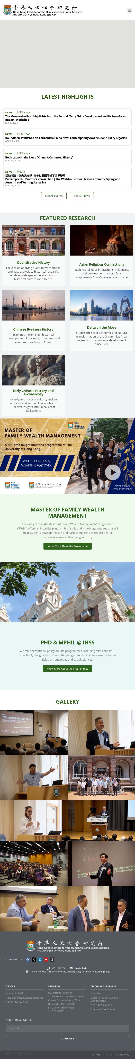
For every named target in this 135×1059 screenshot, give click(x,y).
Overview (96, 993)
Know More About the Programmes (67, 668)
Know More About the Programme (68, 546)
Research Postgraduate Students (24, 997)
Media (21, 171)
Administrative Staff (17, 1002)
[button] (129, 10)
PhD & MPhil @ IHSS (102, 1005)
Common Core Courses (103, 1009)
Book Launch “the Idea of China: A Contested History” (39, 157)
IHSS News (23, 112)
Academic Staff (14, 993)
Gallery (67, 701)
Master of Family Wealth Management (104, 999)
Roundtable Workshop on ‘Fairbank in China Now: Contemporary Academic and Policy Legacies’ (66, 138)
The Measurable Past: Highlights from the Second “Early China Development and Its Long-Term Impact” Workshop (65, 118)
